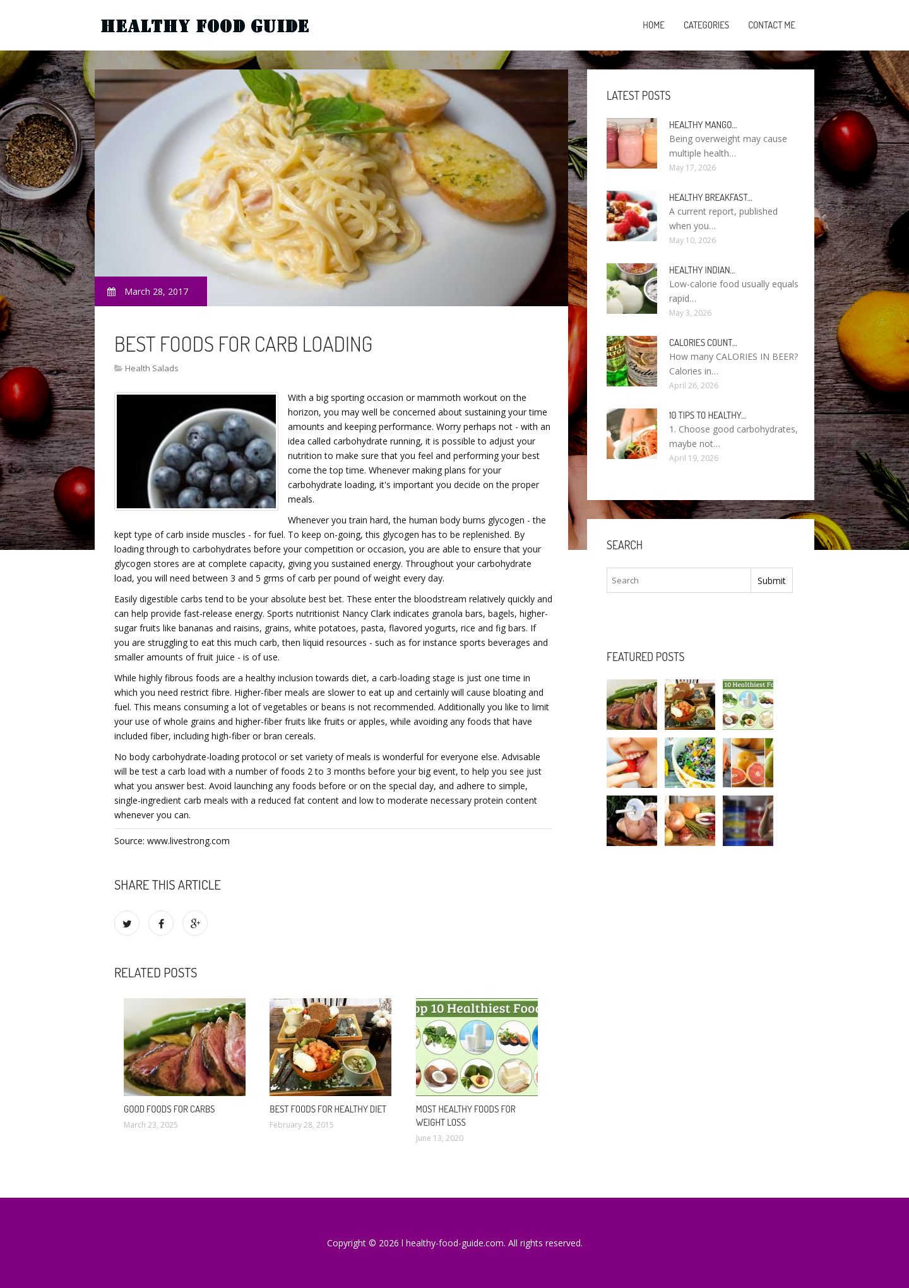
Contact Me (771, 25)
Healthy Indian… (702, 270)
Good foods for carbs (169, 1109)
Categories (706, 25)
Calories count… (703, 343)
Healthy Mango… (703, 125)
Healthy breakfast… (710, 197)
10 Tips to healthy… (707, 415)
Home (654, 25)
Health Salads (152, 368)
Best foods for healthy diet (328, 1109)
